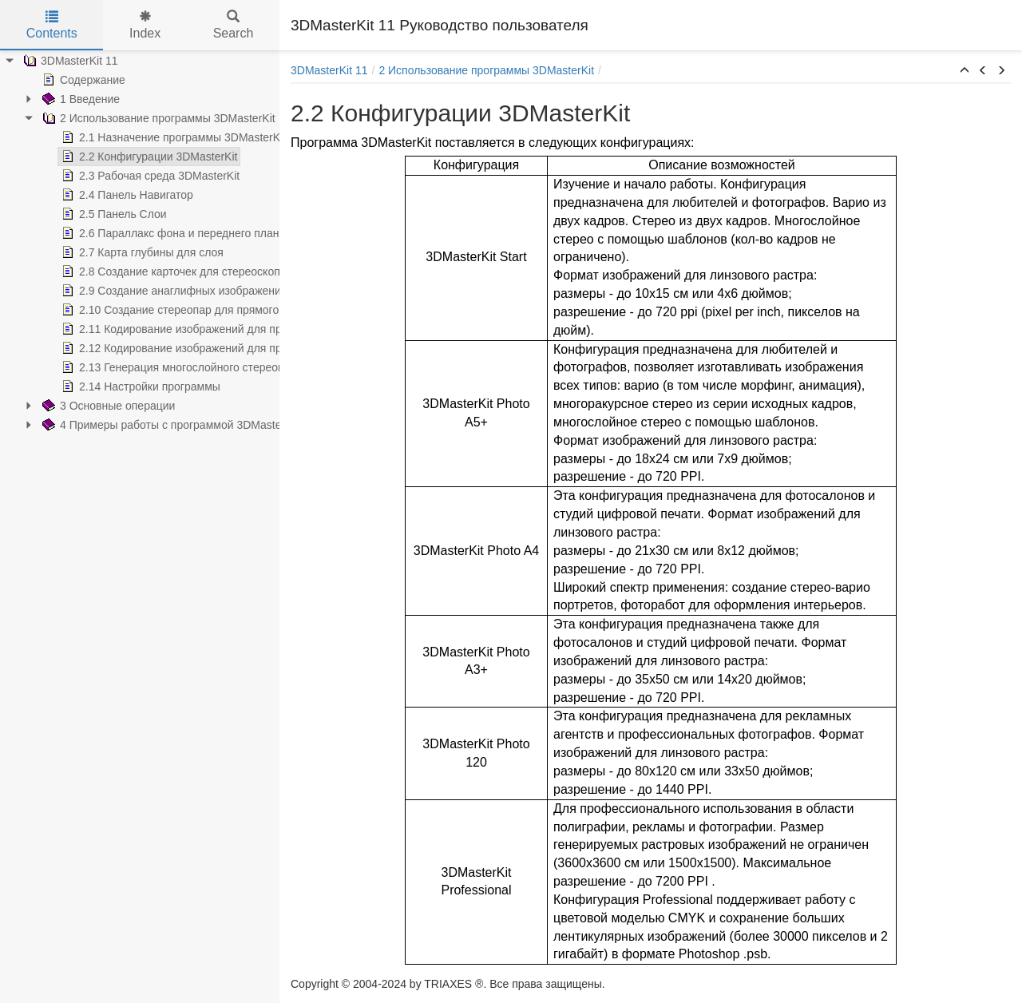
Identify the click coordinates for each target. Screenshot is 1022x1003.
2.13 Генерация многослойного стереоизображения (202, 367)
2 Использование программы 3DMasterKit (157, 118)
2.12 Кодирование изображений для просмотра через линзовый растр (250, 348)
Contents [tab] (51, 25)
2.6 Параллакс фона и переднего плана (171, 233)
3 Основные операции (107, 405)
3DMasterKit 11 (68, 60)
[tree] (139, 242)
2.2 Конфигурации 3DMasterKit (147, 156)
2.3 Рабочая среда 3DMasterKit (149, 175)
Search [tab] (233, 25)
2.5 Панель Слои (112, 214)
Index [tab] (144, 25)
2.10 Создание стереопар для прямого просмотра (197, 309)
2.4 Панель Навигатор (125, 194)
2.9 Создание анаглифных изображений (172, 290)
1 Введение (79, 99)
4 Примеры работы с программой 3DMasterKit (168, 424)
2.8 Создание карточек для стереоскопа (172, 271)
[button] (964, 71)
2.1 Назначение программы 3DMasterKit (172, 137)
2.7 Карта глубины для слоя (141, 252)
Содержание (82, 79)
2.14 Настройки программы (139, 386)
